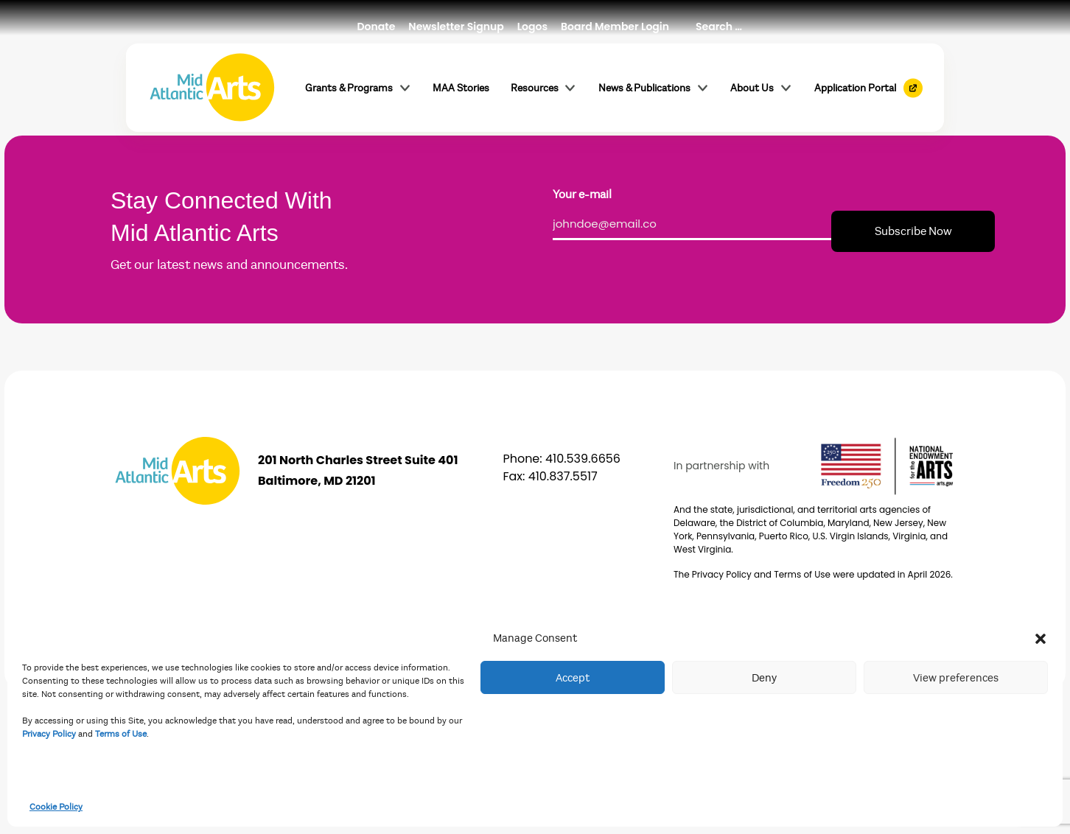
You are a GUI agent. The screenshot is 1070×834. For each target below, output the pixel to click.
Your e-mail (582, 194)
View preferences (956, 677)
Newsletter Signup (455, 26)
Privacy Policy (49, 734)
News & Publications (654, 87)
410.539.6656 (582, 458)
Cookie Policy (56, 807)
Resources (544, 87)
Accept (573, 677)
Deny (764, 677)
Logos (532, 26)
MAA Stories (461, 88)
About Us (761, 87)
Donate (376, 26)
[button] (1040, 638)
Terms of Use (121, 734)
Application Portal (855, 88)
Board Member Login (615, 26)
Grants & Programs (358, 87)
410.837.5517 (563, 476)
